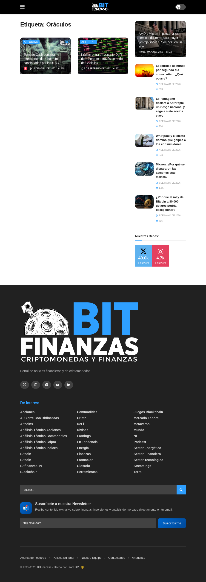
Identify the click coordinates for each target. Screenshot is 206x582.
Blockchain (28, 472)
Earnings (84, 436)
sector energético (147, 448)
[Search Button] (181, 489)
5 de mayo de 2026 (168, 183)
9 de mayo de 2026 (151, 52)
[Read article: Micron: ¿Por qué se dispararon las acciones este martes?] (144, 169)
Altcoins (31, 42)
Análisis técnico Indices (39, 448)
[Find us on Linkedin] (68, 385)
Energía (83, 448)
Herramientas (87, 472)
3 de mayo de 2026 (168, 121)
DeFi (80, 424)
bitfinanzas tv (31, 466)
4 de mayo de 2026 (168, 215)
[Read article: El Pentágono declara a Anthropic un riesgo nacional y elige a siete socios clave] (144, 103)
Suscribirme (172, 523)
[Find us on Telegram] (46, 385)
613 (159, 89)
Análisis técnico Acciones (40, 430)
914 (159, 126)
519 (61, 68)
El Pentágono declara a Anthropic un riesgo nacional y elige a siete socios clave (170, 107)
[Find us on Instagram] (35, 385)
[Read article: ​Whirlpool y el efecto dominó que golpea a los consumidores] (144, 140)
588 (169, 52)
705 (159, 221)
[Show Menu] (22, 7)
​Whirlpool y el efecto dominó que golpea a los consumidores (171, 140)
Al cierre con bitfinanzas (39, 418)
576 (159, 155)
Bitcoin (25, 454)
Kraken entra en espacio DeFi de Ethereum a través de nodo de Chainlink (102, 59)
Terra (137, 472)
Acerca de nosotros (33, 557)
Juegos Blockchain (148, 412)
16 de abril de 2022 (42, 68)
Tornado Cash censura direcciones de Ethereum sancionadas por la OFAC (41, 59)
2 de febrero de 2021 (95, 68)
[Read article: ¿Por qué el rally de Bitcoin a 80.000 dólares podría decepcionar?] (144, 201)
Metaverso (141, 424)
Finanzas (84, 454)
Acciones (27, 412)
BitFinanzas (44, 567)
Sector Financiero (147, 454)
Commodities (87, 412)
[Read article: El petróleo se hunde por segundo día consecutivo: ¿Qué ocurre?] (144, 70)
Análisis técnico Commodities (43, 436)
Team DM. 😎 (75, 567)
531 (116, 68)
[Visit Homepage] (100, 7)
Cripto (81, 418)
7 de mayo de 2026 (168, 84)
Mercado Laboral (146, 418)
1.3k (159, 188)
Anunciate (138, 557)
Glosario (83, 466)
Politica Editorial (63, 557)
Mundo (139, 430)
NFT (137, 436)
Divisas (82, 430)
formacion (85, 460)
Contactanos (116, 557)
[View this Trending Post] (25, 68)
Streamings (142, 466)
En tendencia (87, 442)
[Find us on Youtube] (57, 385)
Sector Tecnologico (148, 460)
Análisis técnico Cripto (38, 442)
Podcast (140, 442)
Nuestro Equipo (91, 557)
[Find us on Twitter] (24, 385)
